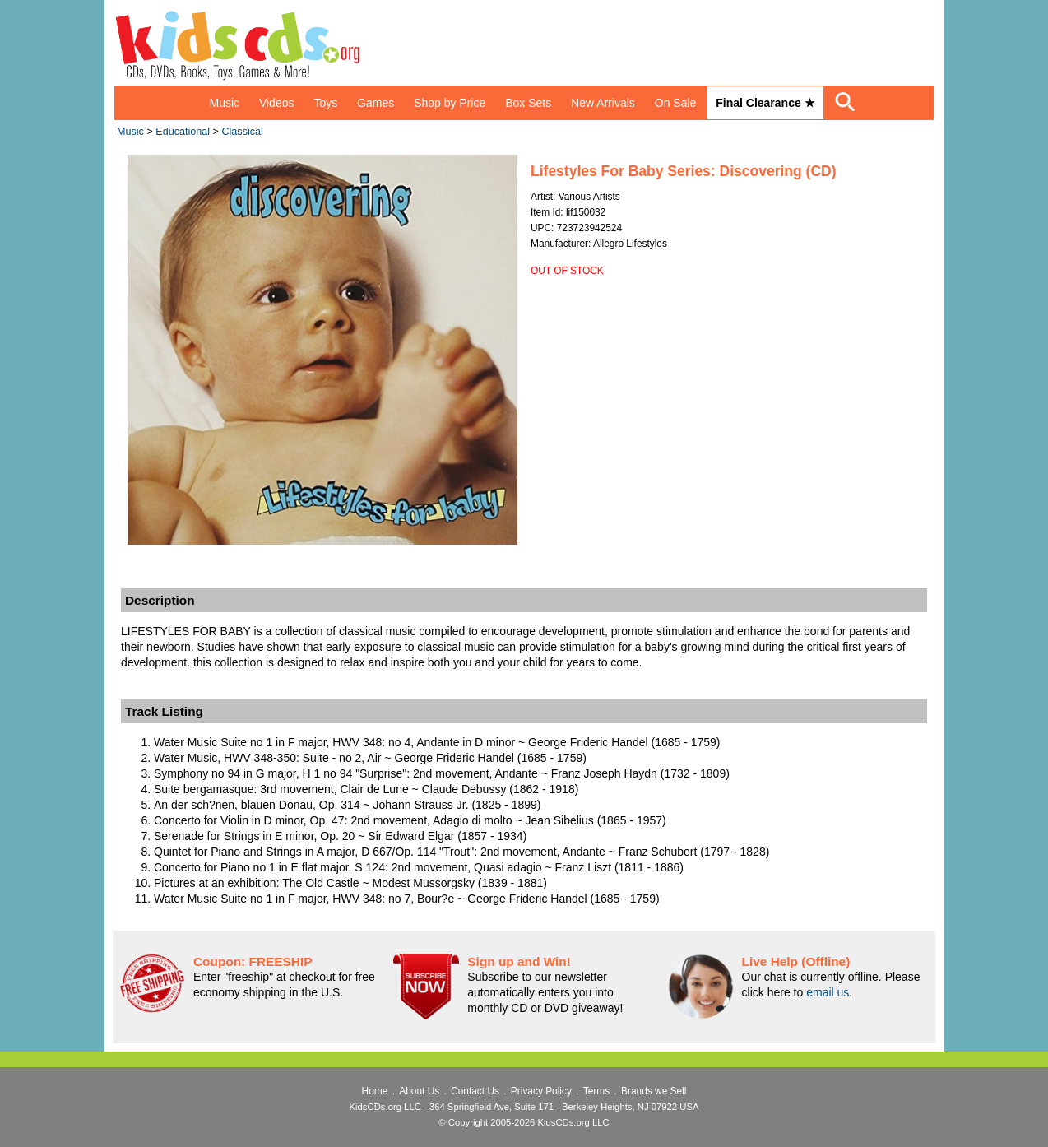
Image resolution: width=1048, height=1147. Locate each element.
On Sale (676, 102)
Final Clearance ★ (765, 102)
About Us (419, 1091)
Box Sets (528, 102)
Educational (182, 131)
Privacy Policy (541, 1091)
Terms (596, 1091)
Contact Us (475, 1091)
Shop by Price (449, 102)
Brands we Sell (653, 1091)
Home (375, 1091)
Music (224, 102)
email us (827, 992)
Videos (276, 102)
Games (375, 102)
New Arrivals (603, 102)
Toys (325, 102)
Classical (241, 131)
